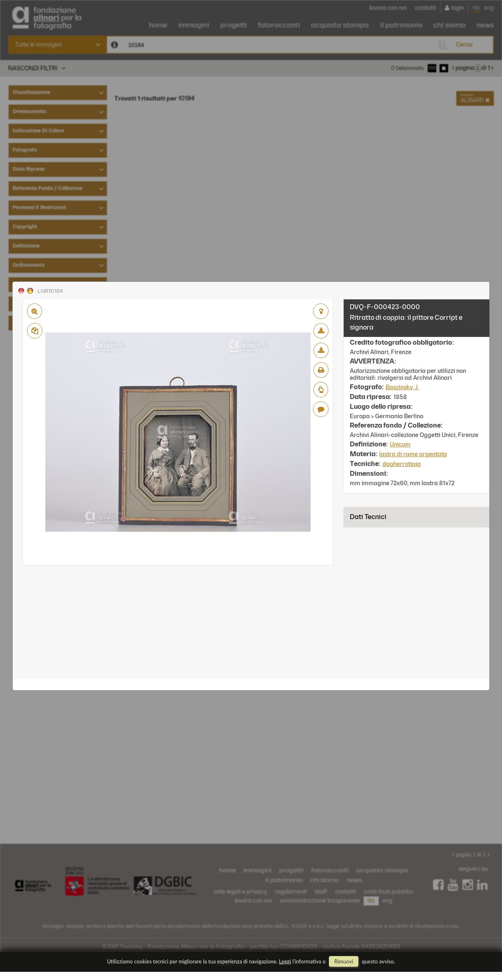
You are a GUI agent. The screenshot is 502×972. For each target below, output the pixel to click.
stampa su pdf (321, 370)
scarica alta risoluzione (321, 350)
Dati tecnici (368, 517)
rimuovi (343, 961)
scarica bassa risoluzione (321, 331)
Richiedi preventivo (320, 389)
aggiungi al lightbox (321, 311)
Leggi (285, 961)
